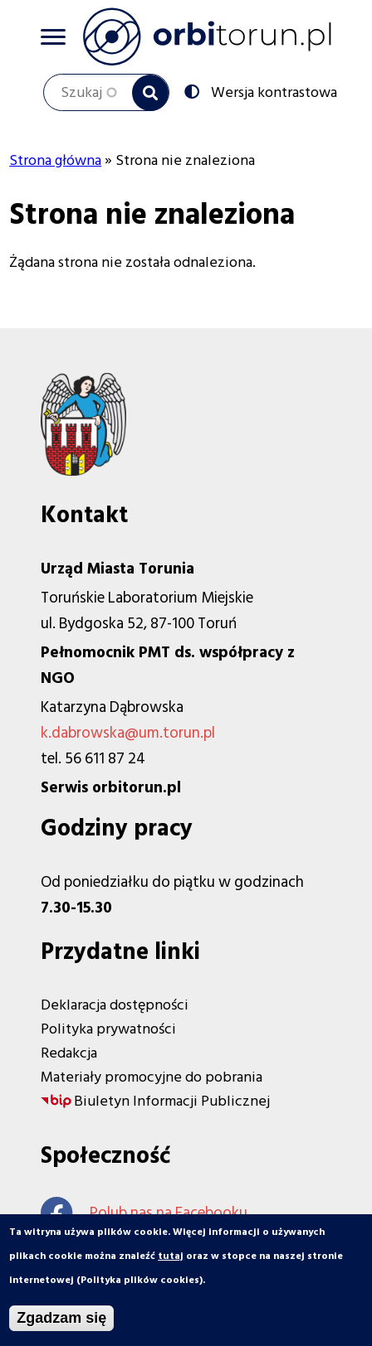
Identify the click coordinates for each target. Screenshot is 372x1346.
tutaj (171, 1260)
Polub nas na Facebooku (144, 1213)
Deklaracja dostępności (114, 1005)
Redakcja (69, 1053)
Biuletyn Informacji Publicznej (172, 1101)
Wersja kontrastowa (272, 91)
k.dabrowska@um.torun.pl (128, 733)
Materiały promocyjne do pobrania (151, 1077)
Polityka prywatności (108, 1029)
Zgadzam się (61, 1322)
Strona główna (55, 160)
